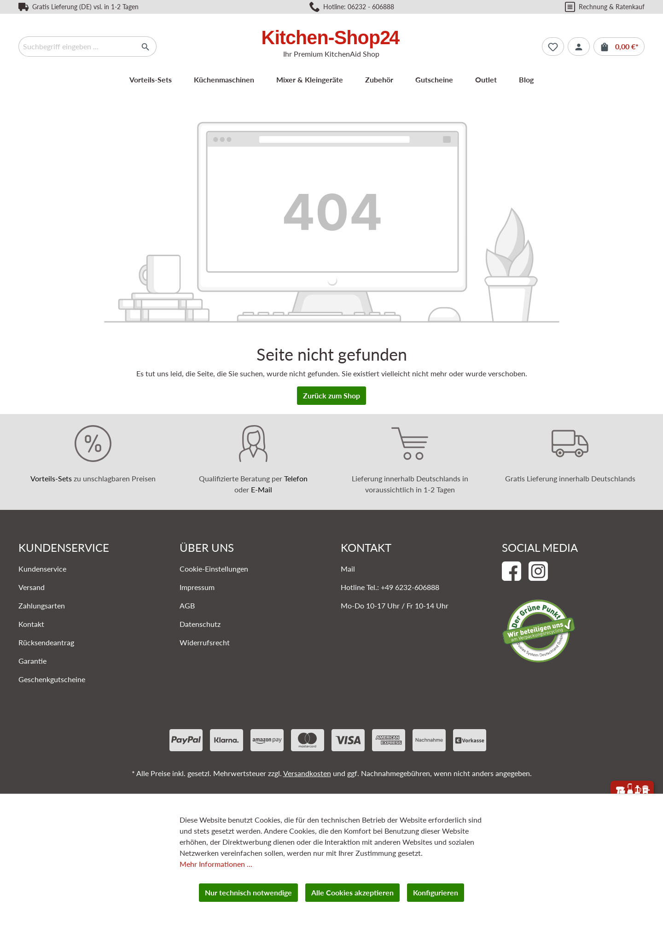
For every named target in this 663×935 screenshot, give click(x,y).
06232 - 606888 (371, 7)
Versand (31, 587)
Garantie (32, 660)
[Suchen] (146, 46)
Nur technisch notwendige (248, 892)
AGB (187, 605)
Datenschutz (200, 623)
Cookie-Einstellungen (214, 568)
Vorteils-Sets (51, 478)
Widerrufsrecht (205, 642)
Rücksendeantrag (46, 642)
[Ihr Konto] (579, 46)
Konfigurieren (435, 892)
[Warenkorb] (619, 46)
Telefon (296, 478)
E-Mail (261, 489)
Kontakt (31, 623)
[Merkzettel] (553, 46)
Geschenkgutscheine (51, 679)
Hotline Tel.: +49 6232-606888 (390, 587)
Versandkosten (307, 773)
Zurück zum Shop (331, 395)
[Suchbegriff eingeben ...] (76, 46)
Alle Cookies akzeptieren (352, 892)
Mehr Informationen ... (216, 863)
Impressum (197, 587)
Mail (348, 568)
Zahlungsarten (41, 605)
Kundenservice (42, 568)
